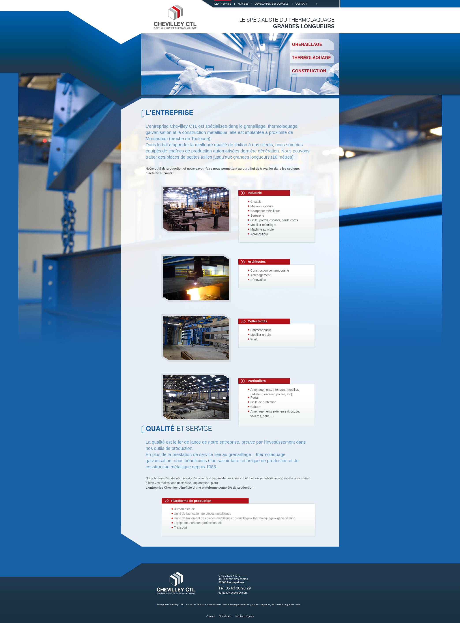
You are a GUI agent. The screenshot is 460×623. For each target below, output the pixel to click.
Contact (210, 616)
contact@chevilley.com (233, 592)
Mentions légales (245, 616)
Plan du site (225, 616)
